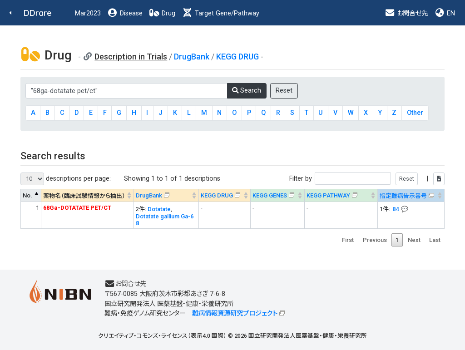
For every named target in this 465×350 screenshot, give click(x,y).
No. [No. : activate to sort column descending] (27, 195)
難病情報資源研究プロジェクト (234, 313)
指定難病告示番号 (403, 195)
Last (434, 240)
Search (246, 90)
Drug (162, 13)
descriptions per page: (65, 179)
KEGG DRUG (237, 56)
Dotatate (159, 209)
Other (415, 113)
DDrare (38, 13)
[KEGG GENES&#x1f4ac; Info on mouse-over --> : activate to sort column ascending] (277, 195)
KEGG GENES (269, 195)
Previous (375, 240)
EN (444, 13)
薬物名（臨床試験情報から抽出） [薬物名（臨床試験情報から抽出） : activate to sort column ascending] (84, 195)
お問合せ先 (406, 13)
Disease (125, 13)
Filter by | (367, 178)
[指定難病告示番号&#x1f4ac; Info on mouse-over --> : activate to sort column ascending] (410, 195)
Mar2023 (88, 13)
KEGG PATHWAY (328, 195)
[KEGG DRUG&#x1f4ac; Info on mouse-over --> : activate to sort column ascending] (224, 195)
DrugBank (191, 56)
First (348, 240)
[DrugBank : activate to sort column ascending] (166, 195)
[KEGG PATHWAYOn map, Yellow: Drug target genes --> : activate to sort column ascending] (340, 195)
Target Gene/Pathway (220, 13)
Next (414, 240)
